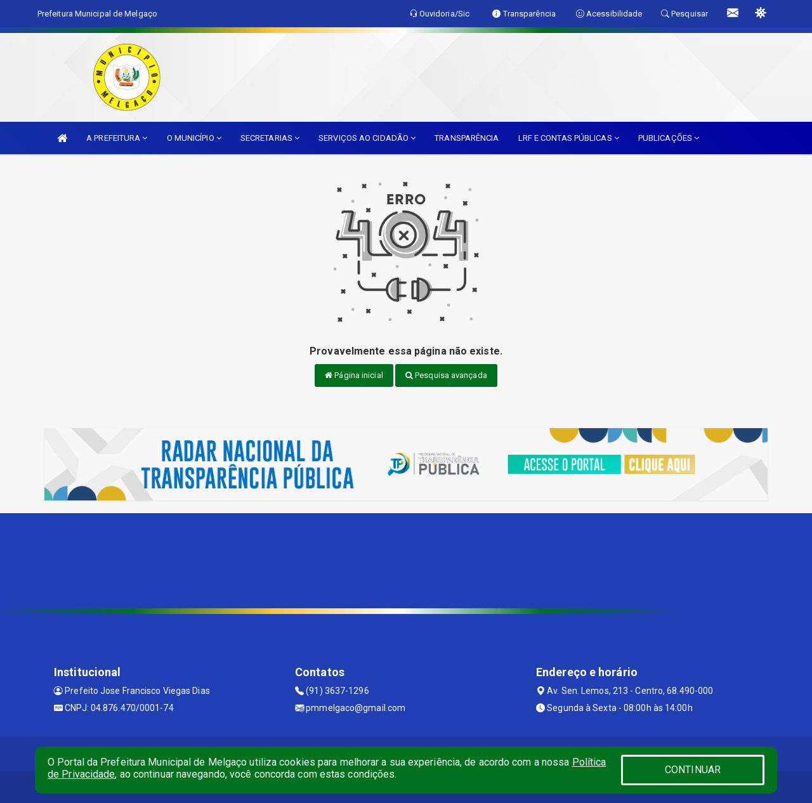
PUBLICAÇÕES (668, 138)
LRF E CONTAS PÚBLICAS (568, 138)
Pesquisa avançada (446, 375)
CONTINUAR (693, 770)
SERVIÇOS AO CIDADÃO (367, 138)
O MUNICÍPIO (194, 138)
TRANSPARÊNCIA (467, 138)
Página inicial (354, 375)
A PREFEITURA (116, 138)
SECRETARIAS (269, 138)
